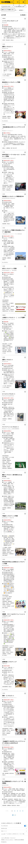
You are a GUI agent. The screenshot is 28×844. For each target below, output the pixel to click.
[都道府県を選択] (7, 6)
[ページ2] (15, 811)
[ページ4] (20, 811)
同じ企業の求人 (5, 120)
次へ (13, 815)
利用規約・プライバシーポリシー (7, 839)
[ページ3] (17, 811)
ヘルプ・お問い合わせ (5, 837)
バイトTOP (3, 833)
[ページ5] (23, 811)
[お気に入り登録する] (25, 18)
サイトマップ (12, 837)
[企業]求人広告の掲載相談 (19, 839)
